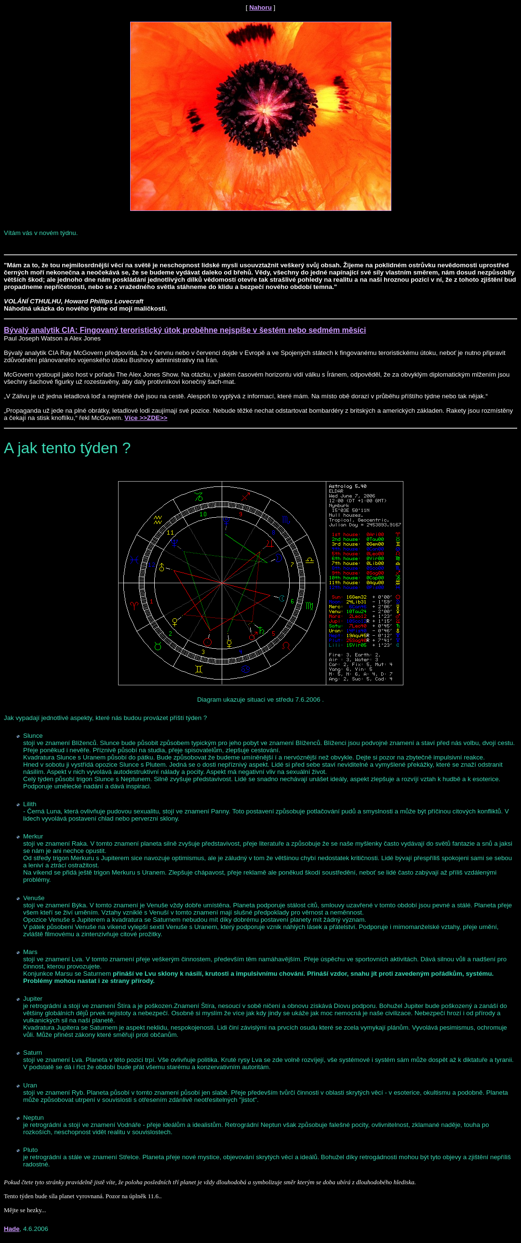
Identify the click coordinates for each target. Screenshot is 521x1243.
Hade (12, 1228)
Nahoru (260, 7)
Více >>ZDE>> (145, 417)
